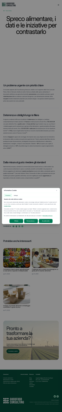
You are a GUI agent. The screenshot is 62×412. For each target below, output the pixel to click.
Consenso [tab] (7, 195)
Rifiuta (16, 221)
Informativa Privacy (47, 215)
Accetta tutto (46, 221)
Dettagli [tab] (16, 195)
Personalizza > (31, 221)
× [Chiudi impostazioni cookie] (56, 190)
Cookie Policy (7, 206)
